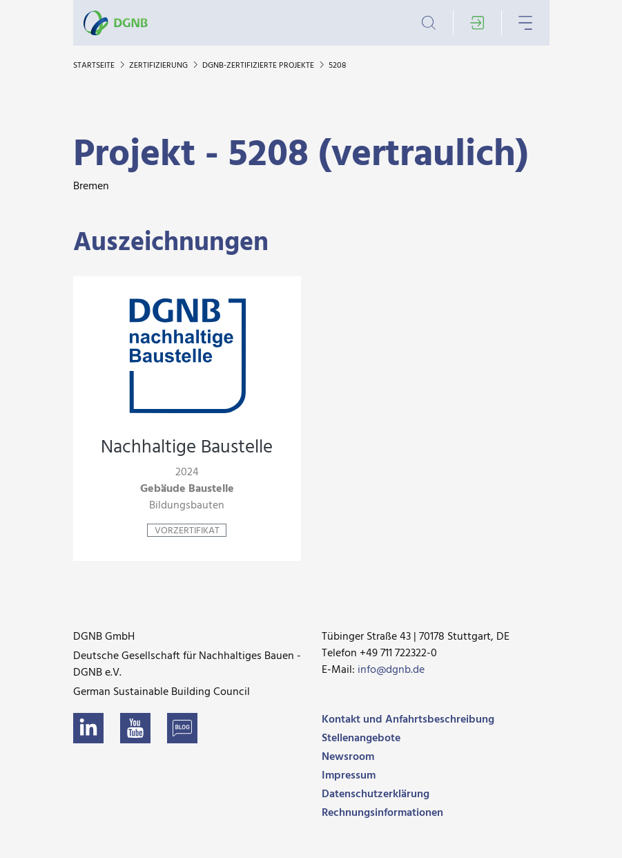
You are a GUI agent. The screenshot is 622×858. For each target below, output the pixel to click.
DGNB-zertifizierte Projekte (259, 66)
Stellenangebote (361, 738)
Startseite (95, 66)
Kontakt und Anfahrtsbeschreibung (408, 720)
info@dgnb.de (391, 670)
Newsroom (348, 757)
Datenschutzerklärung (375, 794)
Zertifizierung (159, 66)
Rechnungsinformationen (382, 813)
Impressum (349, 776)
